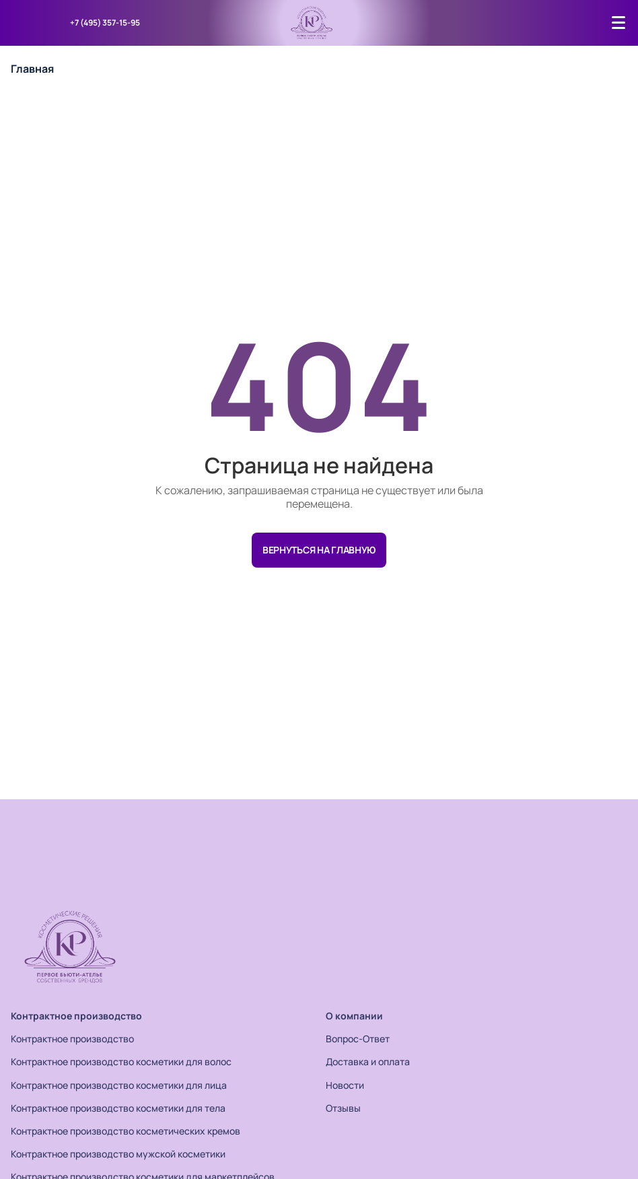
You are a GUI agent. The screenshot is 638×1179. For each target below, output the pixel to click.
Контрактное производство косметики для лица (119, 1085)
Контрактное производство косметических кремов (125, 1130)
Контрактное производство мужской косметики (118, 1153)
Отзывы (343, 1108)
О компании (354, 1015)
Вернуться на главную (319, 549)
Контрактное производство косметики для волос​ (121, 1061)
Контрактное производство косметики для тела (118, 1108)
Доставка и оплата (368, 1061)
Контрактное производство (76, 1015)
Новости (345, 1085)
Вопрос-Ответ (358, 1038)
